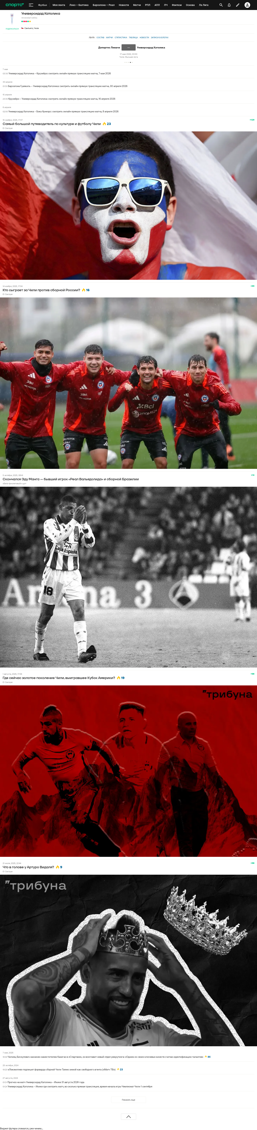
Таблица (133, 37)
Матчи (109, 37)
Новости (144, 37)
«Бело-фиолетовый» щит (14, 483)
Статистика (121, 37)
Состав (100, 37)
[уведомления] (229, 5)
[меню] (31, 5)
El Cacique (7, 128)
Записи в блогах (159, 37)
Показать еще (128, 1099)
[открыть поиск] (221, 5)
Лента (92, 37)
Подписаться (12, 29)
